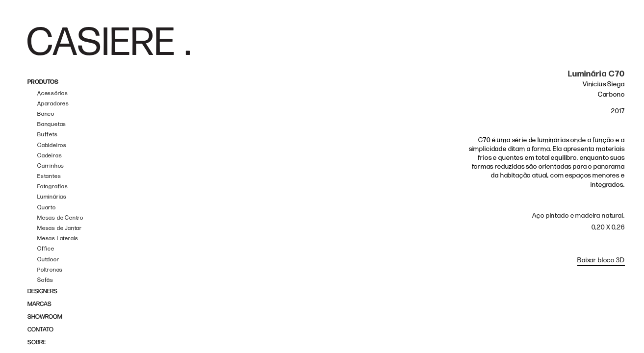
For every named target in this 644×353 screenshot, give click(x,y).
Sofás (45, 280)
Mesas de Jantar (59, 228)
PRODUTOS (42, 82)
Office (45, 248)
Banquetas (51, 124)
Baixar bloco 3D (601, 260)
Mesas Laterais (57, 238)
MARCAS (39, 304)
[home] (108, 41)
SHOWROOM (44, 317)
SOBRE (36, 342)
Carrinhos (50, 166)
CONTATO (40, 329)
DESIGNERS (42, 291)
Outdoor (48, 259)
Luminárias (52, 197)
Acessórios (52, 93)
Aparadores (53, 103)
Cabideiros (52, 145)
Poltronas (50, 270)
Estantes (49, 176)
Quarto (46, 207)
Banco (45, 114)
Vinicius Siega (604, 84)
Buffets (47, 134)
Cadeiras (49, 155)
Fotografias (52, 186)
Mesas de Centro (60, 218)
